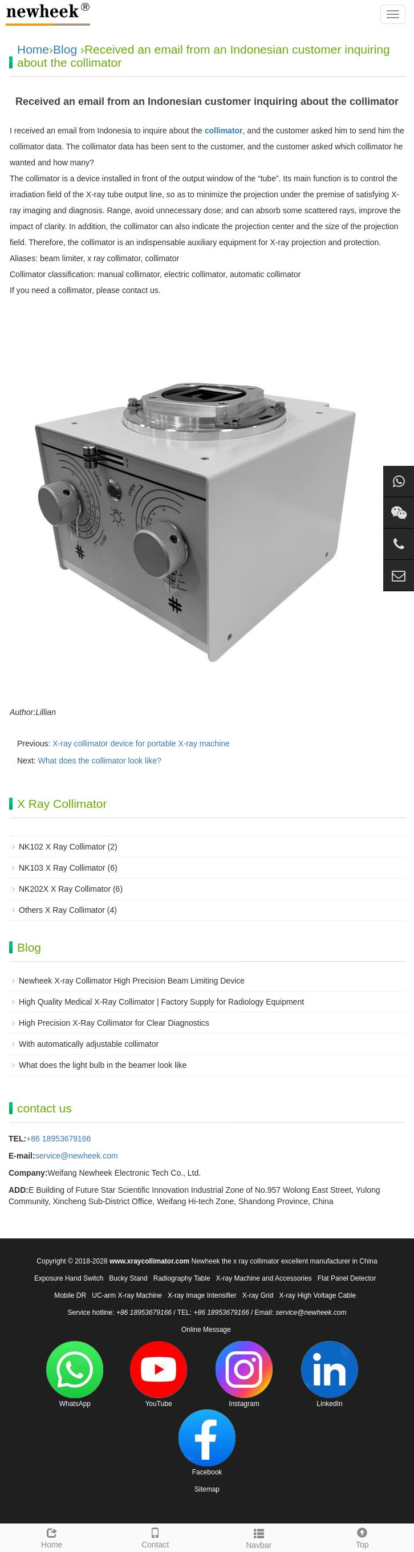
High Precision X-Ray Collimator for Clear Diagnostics (114, 1022)
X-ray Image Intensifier (202, 1295)
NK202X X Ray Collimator (65, 888)
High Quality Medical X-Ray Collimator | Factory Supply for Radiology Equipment (161, 1001)
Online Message (206, 1330)
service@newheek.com (76, 1155)
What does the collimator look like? (99, 760)
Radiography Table (181, 1278)
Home (33, 49)
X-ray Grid (258, 1295)
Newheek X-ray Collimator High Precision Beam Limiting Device (132, 980)
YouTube (158, 1374)
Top (363, 1536)
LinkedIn (329, 1374)
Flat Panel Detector (347, 1278)
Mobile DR (70, 1295)
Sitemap (207, 1489)
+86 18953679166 (58, 1138)
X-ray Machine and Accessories (264, 1278)
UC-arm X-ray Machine (127, 1295)
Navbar (258, 1537)
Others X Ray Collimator (62, 910)
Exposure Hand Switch (68, 1278)
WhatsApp (74, 1374)
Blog (65, 49)
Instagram (244, 1374)
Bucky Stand (128, 1278)
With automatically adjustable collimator (89, 1044)
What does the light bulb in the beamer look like (102, 1065)
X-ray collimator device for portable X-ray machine (140, 743)
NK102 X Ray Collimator (62, 846)
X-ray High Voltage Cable (317, 1295)
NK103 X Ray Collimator (62, 867)
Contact (156, 1536)
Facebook (207, 1442)
